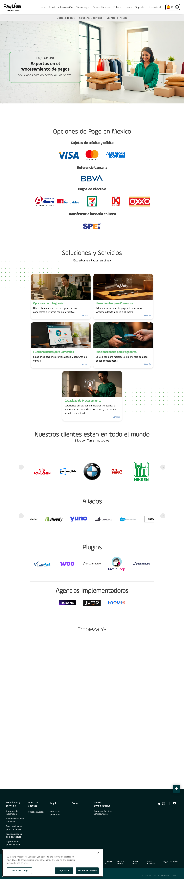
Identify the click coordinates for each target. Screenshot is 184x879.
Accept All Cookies (87, 870)
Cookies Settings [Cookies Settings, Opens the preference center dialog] (19, 870)
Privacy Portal (120, 863)
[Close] (98, 852)
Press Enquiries (151, 863)
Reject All (64, 870)
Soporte (76, 803)
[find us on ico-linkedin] (158, 803)
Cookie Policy (135, 863)
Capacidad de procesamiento (13, 843)
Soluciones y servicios (90, 17)
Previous (21, 467)
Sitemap (174, 862)
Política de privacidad (55, 813)
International (156, 7)
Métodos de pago (66, 17)
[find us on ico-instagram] (164, 803)
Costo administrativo (102, 804)
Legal (53, 803)
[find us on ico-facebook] (169, 803)
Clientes (111, 17)
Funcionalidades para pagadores (14, 835)
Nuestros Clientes (33, 804)
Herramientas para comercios (15, 820)
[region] (52, 863)
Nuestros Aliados (36, 812)
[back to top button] (176, 789)
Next (162, 467)
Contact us (108, 863)
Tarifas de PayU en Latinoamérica (103, 812)
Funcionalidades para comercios (14, 828)
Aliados (123, 17)
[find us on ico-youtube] (174, 803)
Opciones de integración (12, 812)
